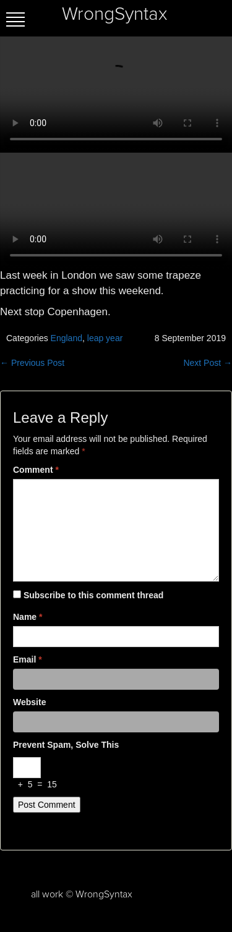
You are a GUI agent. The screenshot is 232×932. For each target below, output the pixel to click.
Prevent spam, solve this (66, 745)
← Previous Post (32, 363)
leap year (105, 338)
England (66, 338)
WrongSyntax (114, 14)
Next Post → (207, 363)
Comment (36, 470)
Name (27, 617)
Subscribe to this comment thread (93, 595)
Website (29, 702)
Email (27, 659)
